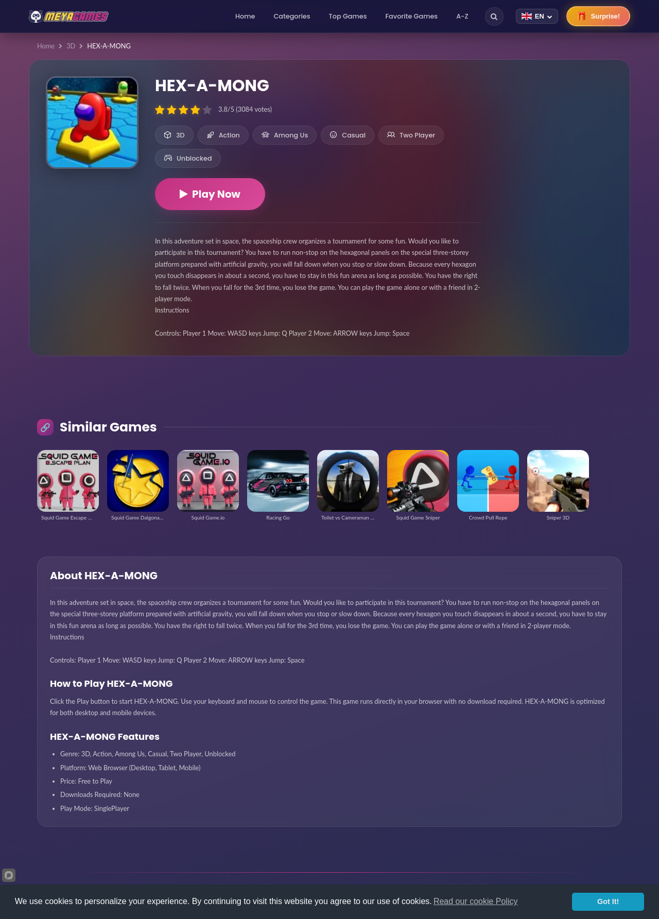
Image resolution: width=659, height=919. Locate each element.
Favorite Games (412, 16)
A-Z (462, 16)
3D (70, 46)
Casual (348, 135)
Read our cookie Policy (475, 901)
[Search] (494, 16)
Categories (291, 16)
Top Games (348, 16)
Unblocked (188, 158)
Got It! (608, 901)
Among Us (285, 135)
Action (223, 135)
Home (245, 16)
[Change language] (537, 16)
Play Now (210, 194)
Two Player (411, 135)
